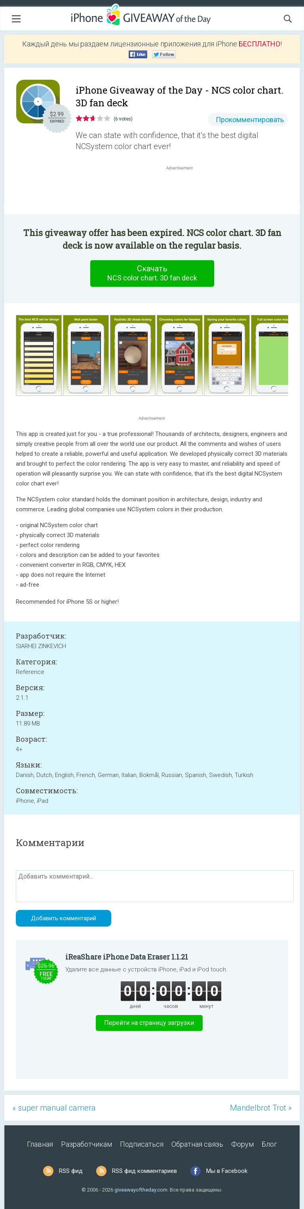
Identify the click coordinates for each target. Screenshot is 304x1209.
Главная (40, 1144)
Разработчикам (86, 1144)
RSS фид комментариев (144, 1170)
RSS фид (71, 1170)
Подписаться (141, 1144)
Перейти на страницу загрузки (149, 1023)
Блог (269, 1144)
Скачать (152, 273)
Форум (242, 1144)
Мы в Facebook (226, 1170)
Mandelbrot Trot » (261, 1108)
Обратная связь (197, 1144)
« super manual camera (54, 1108)
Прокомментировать (250, 119)
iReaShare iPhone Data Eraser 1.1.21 (126, 956)
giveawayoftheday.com (140, 1190)
